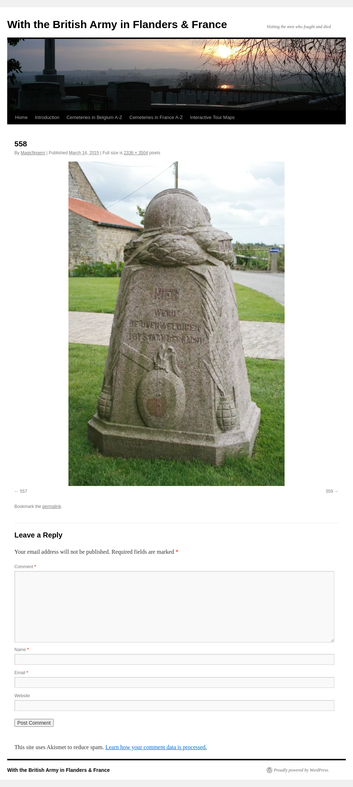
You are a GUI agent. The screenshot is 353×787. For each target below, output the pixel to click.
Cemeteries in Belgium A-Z (94, 117)
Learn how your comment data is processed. (156, 747)
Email (21, 672)
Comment (25, 566)
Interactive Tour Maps (212, 117)
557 (23, 491)
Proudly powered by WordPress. (301, 770)
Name (21, 649)
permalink (51, 506)
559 (329, 491)
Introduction (47, 117)
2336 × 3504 (136, 152)
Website (22, 695)
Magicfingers (33, 152)
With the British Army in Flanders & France (117, 24)
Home (21, 117)
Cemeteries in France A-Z (156, 117)
